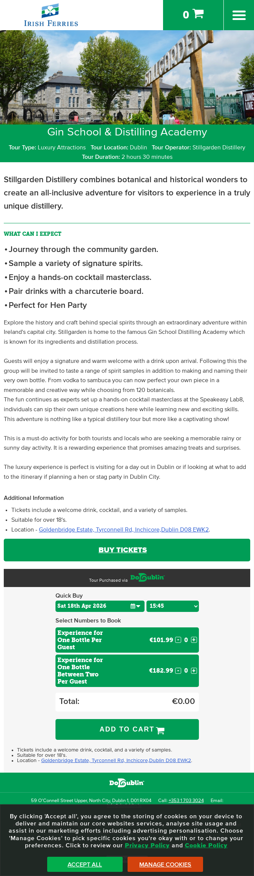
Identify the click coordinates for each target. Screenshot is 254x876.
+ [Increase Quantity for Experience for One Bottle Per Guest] (194, 640)
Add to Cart (127, 729)
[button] (135, 606)
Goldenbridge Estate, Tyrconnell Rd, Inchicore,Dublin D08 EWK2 (124, 530)
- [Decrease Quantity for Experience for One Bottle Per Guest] (178, 640)
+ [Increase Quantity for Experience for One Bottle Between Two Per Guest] (194, 671)
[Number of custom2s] (186, 671)
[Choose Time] (172, 606)
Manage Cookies (165, 865)
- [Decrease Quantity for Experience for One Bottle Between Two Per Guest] (178, 671)
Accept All (85, 865)
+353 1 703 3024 (186, 800)
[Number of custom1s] (186, 640)
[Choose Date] (100, 606)
